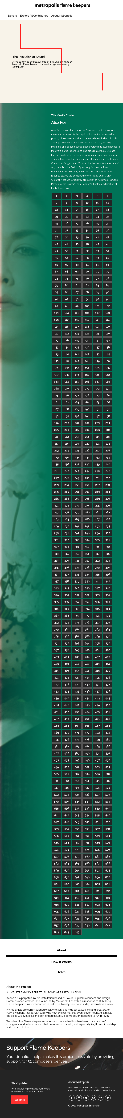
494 (66, 760)
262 (87, 491)
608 (66, 891)
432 (107, 684)
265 (56, 498)
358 (87, 601)
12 (107, 202)
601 (56, 884)
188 (67, 409)
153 (77, 368)
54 (107, 251)
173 (97, 388)
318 (108, 553)
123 (77, 333)
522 (108, 787)
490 (87, 753)
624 (107, 904)
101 (97, 306)
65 (97, 264)
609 (76, 891)
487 (56, 753)
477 (77, 739)
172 (87, 388)
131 (97, 340)
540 (107, 808)
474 (107, 732)
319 (56, 560)
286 (87, 519)
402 (107, 650)
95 (97, 299)
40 (87, 237)
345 (77, 588)
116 (67, 326)
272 (67, 505)
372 (108, 615)
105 (77, 312)
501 (77, 767)
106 (87, 312)
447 (77, 705)
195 (77, 416)
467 (97, 725)
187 (56, 409)
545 (97, 815)
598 (87, 877)
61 (56, 264)
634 (87, 918)
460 (87, 718)
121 (56, 333)
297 (77, 533)
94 (87, 299)
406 (87, 657)
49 (56, 251)
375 (77, 622)
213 (77, 436)
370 (87, 615)
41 (97, 237)
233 (97, 457)
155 (97, 368)
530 (66, 801)
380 (66, 629)
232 (87, 457)
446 (66, 705)
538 (87, 808)
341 (97, 581)
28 (87, 223)
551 (97, 822)
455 (97, 712)
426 (107, 677)
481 (56, 746)
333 (77, 574)
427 (56, 684)
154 (87, 368)
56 (66, 257)
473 (97, 732)
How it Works (61, 962)
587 (97, 863)
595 (56, 877)
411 (77, 663)
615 (77, 897)
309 (77, 546)
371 (97, 615)
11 (97, 202)
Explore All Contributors (34, 15)
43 (56, 244)
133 (56, 347)
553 (56, 829)
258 (107, 485)
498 (107, 760)
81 (77, 285)
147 (77, 361)
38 (66, 237)
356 (66, 601)
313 (56, 553)
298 (87, 533)
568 (87, 842)
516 (108, 780)
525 (77, 794)
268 (87, 498)
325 (56, 567)
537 (77, 808)
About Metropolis (61, 15)
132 (108, 340)
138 (108, 347)
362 (66, 608)
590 (66, 870)
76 (87, 278)
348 (107, 588)
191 (97, 409)
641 (97, 925)
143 (97, 354)
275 (97, 505)
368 (66, 615)
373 (56, 622)
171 (77, 388)
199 (56, 423)
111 (77, 319)
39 (76, 237)
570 (107, 842)
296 (66, 533)
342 (107, 581)
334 (87, 574)
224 (66, 450)
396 (107, 643)
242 (66, 471)
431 (97, 684)
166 (87, 381)
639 (77, 925)
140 (67, 354)
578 (66, 856)
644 (66, 932)
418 (87, 670)
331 (56, 574)
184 (87, 402)
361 (56, 608)
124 (87, 333)
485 (97, 746)
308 (66, 546)
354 (107, 595)
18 (107, 209)
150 (108, 361)
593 (97, 870)
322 (87, 560)
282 (107, 512)
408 (107, 657)
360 (107, 601)
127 (56, 340)
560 (66, 835)
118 (87, 326)
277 (56, 512)
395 (97, 643)
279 (77, 512)
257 (97, 485)
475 (56, 739)
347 (97, 588)
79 (56, 285)
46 (87, 244)
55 (56, 257)
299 (97, 533)
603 (77, 884)
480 (107, 739)
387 (77, 636)
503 (97, 767)
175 (56, 395)
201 (77, 423)
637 (56, 925)
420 (107, 670)
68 (66, 271)
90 (107, 292)
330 (107, 567)
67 (56, 271)
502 (87, 767)
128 (67, 340)
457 (56, 718)
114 (108, 319)
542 (66, 815)
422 (66, 677)
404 (66, 657)
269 (97, 498)
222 (108, 443)
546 (107, 815)
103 (56, 312)
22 (87, 216)
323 (97, 560)
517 (56, 787)
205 (56, 429)
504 (107, 767)
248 (66, 478)
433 (56, 691)
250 (87, 478)
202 (87, 423)
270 (107, 498)
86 (66, 292)
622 (87, 904)
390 (107, 636)
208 (87, 429)
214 (87, 436)
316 (87, 553)
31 (56, 230)
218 (67, 443)
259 (56, 491)
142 (87, 354)
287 (97, 519)
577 (56, 856)
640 (87, 925)
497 (97, 760)
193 (56, 416)
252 (108, 478)
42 (107, 237)
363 (77, 608)
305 (97, 540)
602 (66, 884)
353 (97, 595)
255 (77, 485)
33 (76, 230)
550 (87, 822)
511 (56, 780)
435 (77, 691)
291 (77, 526)
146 (67, 361)
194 (67, 416)
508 (87, 774)
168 (108, 381)
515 (97, 780)
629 (97, 911)
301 (56, 540)
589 (56, 870)
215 (97, 436)
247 (56, 478)
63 (76, 264)
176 (67, 395)
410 (67, 663)
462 (107, 718)
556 (87, 829)
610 (87, 891)
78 (107, 278)
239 (97, 464)
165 (77, 381)
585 (77, 863)
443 (97, 698)
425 (97, 677)
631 (56, 918)
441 (77, 698)
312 (108, 546)
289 (56, 526)
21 (77, 216)
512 (67, 780)
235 (56, 464)
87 (76, 292)
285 (77, 519)
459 (77, 718)
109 (56, 319)
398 (66, 650)
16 (87, 209)
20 (66, 216)
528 (107, 794)
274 (87, 505)
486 (107, 746)
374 (67, 622)
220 (87, 443)
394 (87, 643)
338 (66, 581)
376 (87, 622)
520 (87, 787)
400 (87, 650)
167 (97, 381)
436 (87, 691)
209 (97, 429)
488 (66, 753)
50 (66, 251)
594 (107, 870)
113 (97, 319)
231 (77, 457)
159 (77, 374)
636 (107, 918)
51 (77, 251)
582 (107, 856)
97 (56, 306)
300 (107, 533)
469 (56, 732)
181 (56, 402)
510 (108, 774)
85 (56, 292)
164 (67, 381)
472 (87, 732)
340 (87, 581)
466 (87, 725)
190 (87, 409)
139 (56, 354)
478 (87, 739)
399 (77, 650)
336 (107, 574)
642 (107, 925)
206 (66, 429)
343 (56, 588)
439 (56, 698)
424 (87, 677)
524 (66, 794)
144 (108, 354)
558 (107, 829)
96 (107, 299)
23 (97, 216)
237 (77, 464)
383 (97, 629)
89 (97, 292)
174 (108, 388)
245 (97, 471)
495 (77, 760)
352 (87, 595)
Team (61, 972)
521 (97, 787)
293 (97, 526)
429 (77, 684)
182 (67, 402)
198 (108, 416)
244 (87, 471)
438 (107, 691)
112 (87, 319)
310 (87, 546)
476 (66, 739)
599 (97, 877)
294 (107, 526)
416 (67, 670)
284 (66, 519)
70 (87, 271)
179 (97, 395)
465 (77, 725)
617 (97, 897)
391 (56, 643)
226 (87, 450)
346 (87, 588)
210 (108, 429)
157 (56, 374)
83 (97, 285)
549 (77, 822)
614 (67, 897)
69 (76, 271)
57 (76, 257)
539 (97, 808)
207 (77, 429)
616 (87, 897)
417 (77, 670)
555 (77, 829)
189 (77, 409)
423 (77, 677)
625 (56, 911)
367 (56, 615)
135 (77, 347)
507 (77, 774)
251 (97, 478)
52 (87, 251)
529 (56, 801)
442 (87, 698)
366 (107, 608)
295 (56, 533)
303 (77, 540)
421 (56, 677)
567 (77, 842)
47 (97, 244)
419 (97, 670)
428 (66, 684)
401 (97, 650)
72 (107, 271)
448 (87, 705)
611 (97, 891)
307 (56, 546)
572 (67, 849)
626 (66, 911)
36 (107, 230)
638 (66, 925)
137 (97, 347)
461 (97, 718)
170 (67, 388)
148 (87, 361)
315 (77, 553)
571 (56, 849)
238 (87, 464)
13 (56, 209)
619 (56, 904)
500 (66, 767)
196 (87, 416)
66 (107, 264)
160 (87, 374)
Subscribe (20, 1100)
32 (66, 230)
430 (87, 684)
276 (107, 505)
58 (87, 257)
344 (66, 588)
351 (77, 595)
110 (67, 319)
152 (67, 368)
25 (56, 223)
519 (77, 787)
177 (77, 395)
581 (97, 856)
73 (56, 278)
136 (87, 347)
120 (108, 326)
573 (77, 849)
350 (66, 595)
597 (77, 877)
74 (66, 278)
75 (76, 278)
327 (77, 567)
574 (87, 849)
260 (66, 491)
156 (108, 368)
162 (108, 374)
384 (107, 629)
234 (107, 457)
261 (77, 491)
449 (97, 705)
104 (67, 312)
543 (77, 815)
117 (77, 326)
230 (66, 457)
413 (97, 663)
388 (87, 636)
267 (77, 498)
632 (66, 918)
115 (56, 326)
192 (108, 409)
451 (56, 712)
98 (66, 306)
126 (108, 333)
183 (77, 402)
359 (97, 601)
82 (87, 285)
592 (87, 870)
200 (66, 423)
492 (107, 753)
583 (56, 863)
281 (97, 512)
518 (67, 787)
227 (97, 450)
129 (77, 340)
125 (97, 333)
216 (108, 436)
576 (107, 849)
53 (97, 251)
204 (107, 423)
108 (108, 312)
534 (107, 801)
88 (87, 292)
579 (77, 856)
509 (97, 774)
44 (66, 244)
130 (87, 340)
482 (66, 746)
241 (56, 471)
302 (66, 540)
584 (66, 863)
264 (107, 491)
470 (66, 732)
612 (108, 891)
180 (108, 395)
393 (77, 643)
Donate (12, 15)
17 (97, 209)
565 (56, 842)
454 (87, 712)
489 (76, 753)
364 (87, 608)
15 (77, 209)
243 (77, 471)
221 (97, 443)
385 (56, 636)
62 (66, 264)
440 (66, 698)
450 (107, 705)
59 (97, 257)
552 (108, 822)
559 (56, 835)
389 (97, 636)
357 (77, 601)
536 (66, 808)
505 (56, 774)
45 (76, 244)
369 (77, 615)
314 (67, 553)
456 (107, 712)
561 (77, 835)
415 (56, 670)
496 (87, 760)
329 (97, 567)
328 (87, 567)
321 (77, 560)
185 (97, 402)
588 (107, 863)
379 (56, 629)
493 (56, 760)
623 (97, 904)
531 (77, 801)
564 (107, 835)
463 (56, 725)
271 (56, 505)
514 (87, 780)
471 (77, 732)
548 (66, 822)
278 (66, 512)
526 (87, 794)
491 (97, 753)
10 (87, 202)
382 (87, 629)
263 (97, 491)
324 (107, 560)
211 (56, 436)
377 (97, 622)
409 (56, 663)
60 (107, 257)
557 (97, 829)
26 (66, 223)
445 (56, 705)
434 (66, 691)
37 (56, 237)
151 (56, 368)
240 (107, 464)
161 (97, 374)
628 (87, 911)
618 (108, 897)
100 (87, 306)
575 (97, 849)
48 (107, 244)
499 (56, 767)
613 (56, 897)
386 (66, 636)
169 (56, 388)
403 (56, 657)
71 (97, 271)
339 (77, 581)
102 (108, 306)
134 (67, 347)
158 (67, 374)
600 (107, 877)
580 (87, 856)
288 (107, 519)
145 (56, 361)
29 (97, 223)
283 (56, 519)
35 (97, 230)
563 (97, 835)
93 (76, 299)
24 (107, 216)
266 (66, 498)
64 (87, 264)
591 (77, 870)
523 (56, 794)
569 (97, 842)
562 (87, 835)
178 (87, 395)
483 (77, 746)
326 (66, 567)
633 (77, 918)
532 (87, 801)
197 (97, 416)
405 (77, 657)
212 (67, 436)
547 (56, 822)
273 (77, 505)
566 (66, 842)
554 (66, 829)
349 (56, 595)
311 (97, 546)
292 (87, 526)
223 (56, 450)
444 (107, 698)
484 (87, 746)
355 (56, 601)
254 (66, 485)
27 (76, 223)
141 (77, 354)
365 (97, 608)
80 (66, 285)
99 (76, 306)
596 (66, 877)
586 (87, 863)
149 (97, 361)
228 (107, 450)
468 (107, 725)
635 (97, 918)
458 (66, 718)
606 (107, 884)
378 (107, 622)
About (61, 950)
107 (97, 312)
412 (87, 663)
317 (97, 553)
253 (56, 485)
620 (66, 904)
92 (66, 299)
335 (97, 574)
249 (77, 478)
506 (66, 774)
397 (56, 650)
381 (77, 629)
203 (97, 423)
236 (66, 464)
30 (107, 223)
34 (87, 230)
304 (87, 540)
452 (66, 712)
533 (97, 801)
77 (97, 278)
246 (107, 471)
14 (66, 209)
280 (87, 512)
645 (77, 932)
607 (56, 891)
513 (77, 780)
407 (97, 657)
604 (87, 884)
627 (77, 911)
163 (56, 381)
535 (56, 808)
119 (97, 326)
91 (56, 299)
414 (108, 663)
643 (56, 932)
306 (107, 540)
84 (107, 285)
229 (56, 457)
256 (87, 485)
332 (67, 574)
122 (67, 333)
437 (97, 691)
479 (97, 739)
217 (56, 443)
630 (107, 911)
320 (66, 560)
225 (77, 450)
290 (66, 526)
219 (77, 443)
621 (77, 904)
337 (56, 581)
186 (108, 402)
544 (87, 815)
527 (97, 794)
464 (66, 725)
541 (56, 815)
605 (97, 884)
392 (66, 643)
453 (77, 712)
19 (56, 216)
